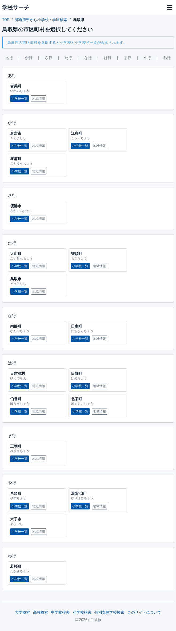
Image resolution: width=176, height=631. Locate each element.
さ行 (48, 58)
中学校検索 (60, 612)
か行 (29, 58)
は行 (107, 58)
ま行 (127, 58)
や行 (147, 58)
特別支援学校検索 (109, 612)
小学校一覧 (19, 98)
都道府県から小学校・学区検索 (41, 20)
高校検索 (40, 612)
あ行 (9, 58)
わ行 (167, 58)
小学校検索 (82, 612)
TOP (5, 20)
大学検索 (22, 612)
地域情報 (38, 98)
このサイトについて (144, 612)
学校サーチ (15, 7)
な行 (88, 58)
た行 (68, 58)
